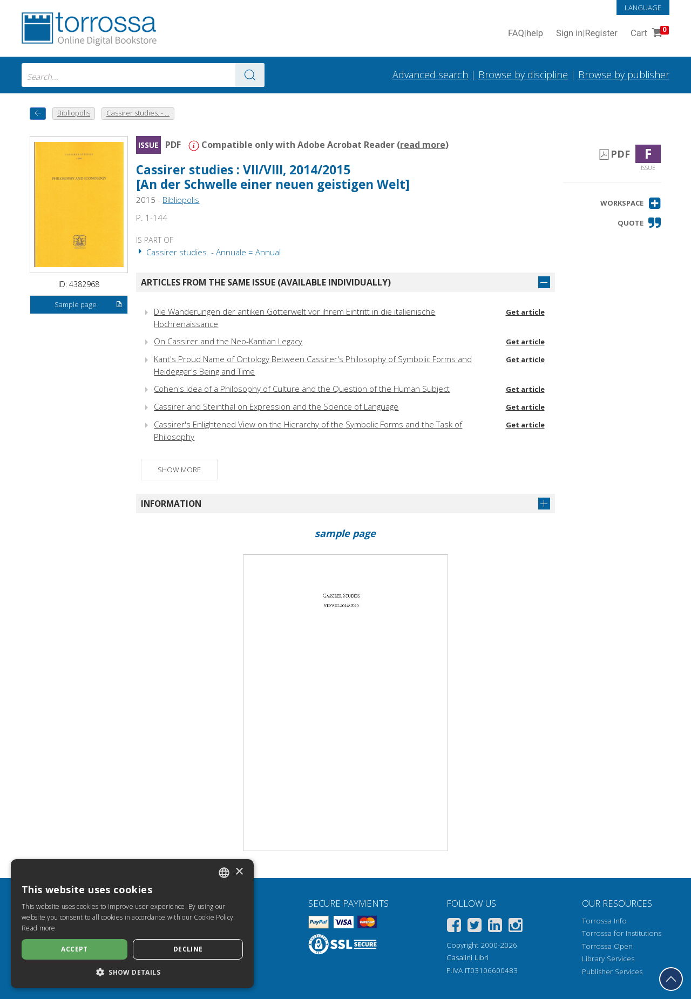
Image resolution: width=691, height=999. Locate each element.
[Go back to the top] (671, 979)
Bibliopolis (180, 199)
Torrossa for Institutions (621, 933)
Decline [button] (188, 949)
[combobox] (143, 75)
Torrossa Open (607, 946)
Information (171, 503)
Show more (179, 469)
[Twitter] (474, 927)
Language (643, 7)
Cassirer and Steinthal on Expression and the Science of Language (276, 406)
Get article (525, 312)
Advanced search (430, 74)
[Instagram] (515, 927)
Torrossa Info (604, 921)
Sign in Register (587, 33)
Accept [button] (74, 949)
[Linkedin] (495, 927)
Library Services (608, 958)
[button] (630, 203)
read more (422, 145)
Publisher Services (612, 971)
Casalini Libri (467, 957)
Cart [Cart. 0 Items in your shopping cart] (649, 33)
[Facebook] (454, 927)
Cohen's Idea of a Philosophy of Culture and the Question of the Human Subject (302, 388)
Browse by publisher (623, 74)
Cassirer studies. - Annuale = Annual (208, 252)
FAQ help (525, 33)
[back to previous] (38, 113)
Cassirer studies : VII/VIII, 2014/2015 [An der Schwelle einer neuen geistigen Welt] (273, 177)
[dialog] (132, 923)
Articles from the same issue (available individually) (266, 282)
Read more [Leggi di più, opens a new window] (39, 928)
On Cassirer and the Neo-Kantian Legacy (228, 341)
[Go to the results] (250, 75)
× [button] (239, 872)
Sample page (89, 304)
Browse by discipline (523, 74)
